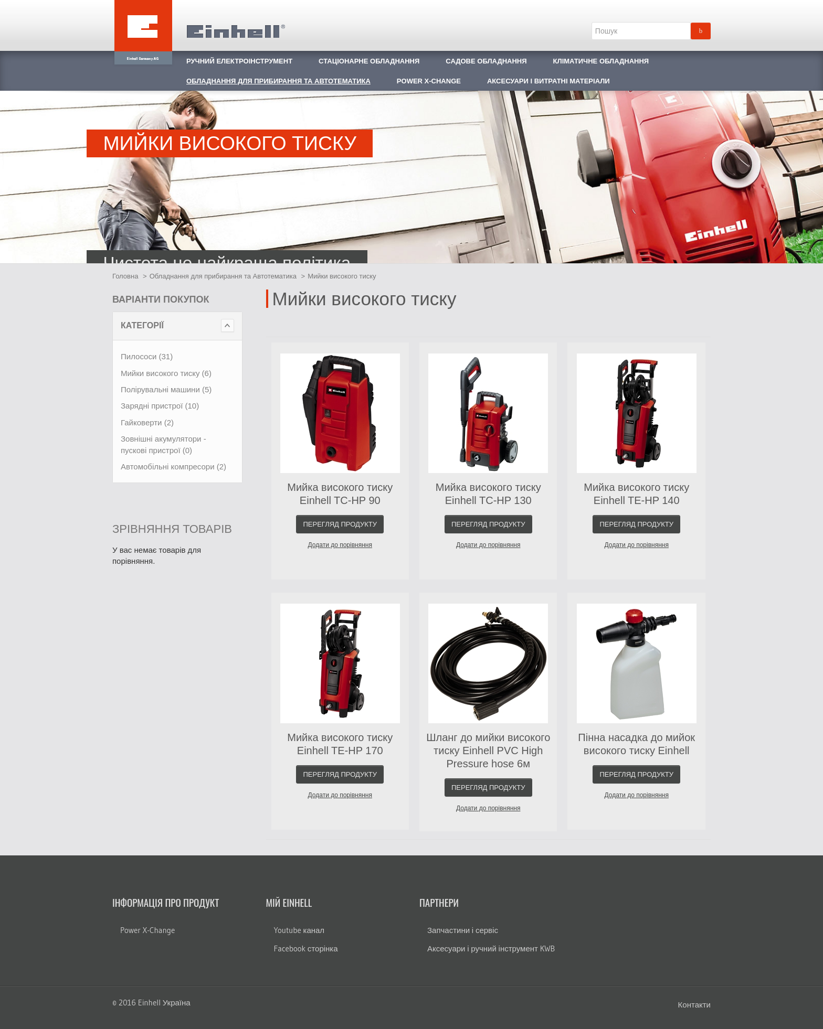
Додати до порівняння (340, 545)
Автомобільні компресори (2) (173, 466)
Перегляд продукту (340, 524)
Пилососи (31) (147, 356)
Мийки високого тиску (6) (166, 373)
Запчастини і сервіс (462, 930)
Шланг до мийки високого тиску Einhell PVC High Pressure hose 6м (488, 750)
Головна (125, 276)
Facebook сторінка (306, 948)
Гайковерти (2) (147, 422)
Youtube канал (299, 930)
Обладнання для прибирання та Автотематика (223, 276)
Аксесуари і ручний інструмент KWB (491, 948)
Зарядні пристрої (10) (160, 405)
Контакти (694, 1005)
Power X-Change (147, 930)
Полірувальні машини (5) (166, 389)
